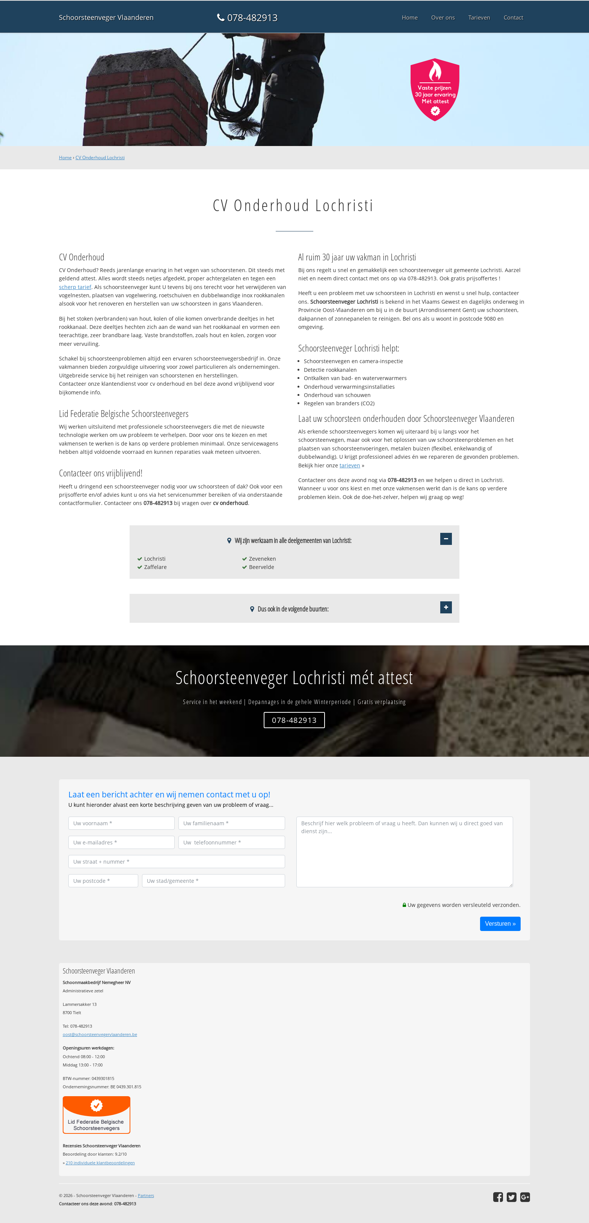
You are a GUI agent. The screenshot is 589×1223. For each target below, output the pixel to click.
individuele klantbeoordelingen (100, 1162)
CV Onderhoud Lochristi (100, 157)
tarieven (350, 465)
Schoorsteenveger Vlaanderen (106, 17)
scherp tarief (75, 287)
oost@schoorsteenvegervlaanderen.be (100, 1034)
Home (65, 157)
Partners (146, 1195)
